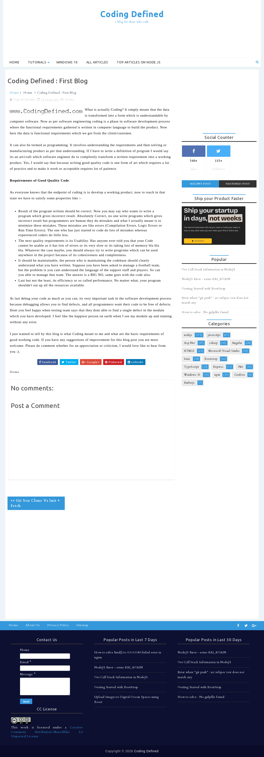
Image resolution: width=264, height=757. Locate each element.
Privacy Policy (58, 625)
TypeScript (191, 367)
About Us (32, 625)
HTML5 (189, 351)
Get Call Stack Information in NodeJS (208, 269)
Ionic (187, 359)
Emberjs (189, 383)
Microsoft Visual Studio (224, 351)
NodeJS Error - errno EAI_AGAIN (206, 279)
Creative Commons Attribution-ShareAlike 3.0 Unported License (47, 731)
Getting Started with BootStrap (204, 289)
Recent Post (200, 183)
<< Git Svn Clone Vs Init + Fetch (35, 503)
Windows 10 (67, 62)
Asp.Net (189, 343)
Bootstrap (210, 359)
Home (14, 62)
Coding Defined (132, 14)
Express (218, 367)
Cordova (239, 375)
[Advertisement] (132, 41)
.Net (240, 367)
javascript (214, 335)
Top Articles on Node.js (138, 62)
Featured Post (238, 183)
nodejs (188, 335)
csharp (213, 343)
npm (217, 375)
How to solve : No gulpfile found (205, 312)
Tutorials (37, 62)
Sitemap (82, 625)
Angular (237, 343)
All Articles (97, 62)
